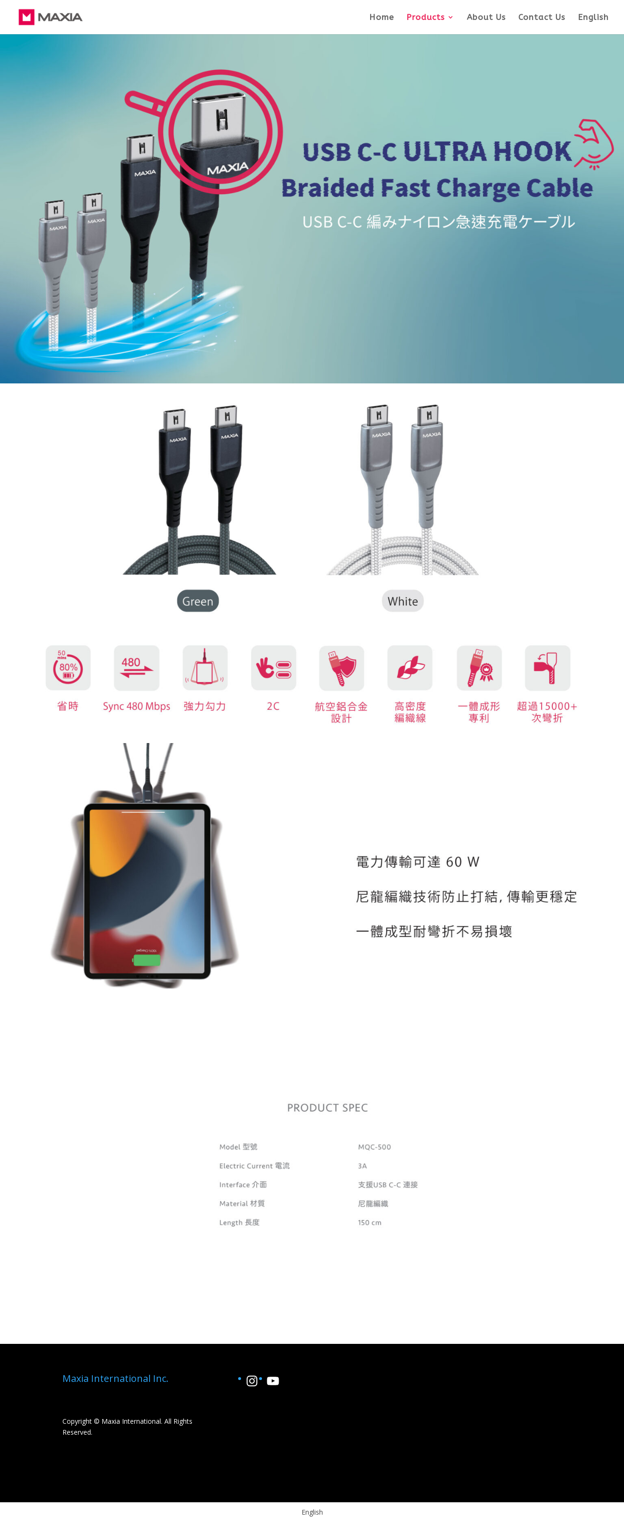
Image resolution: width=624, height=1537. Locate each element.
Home (381, 18)
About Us (486, 18)
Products (425, 18)
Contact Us (541, 18)
